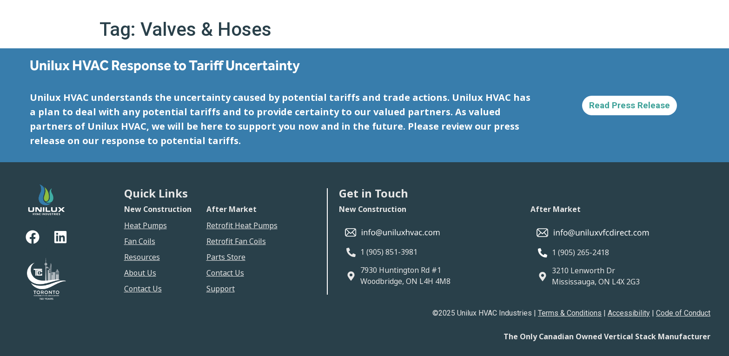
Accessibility (629, 313)
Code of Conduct (683, 313)
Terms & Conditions (570, 313)
